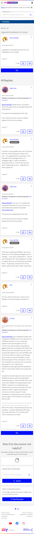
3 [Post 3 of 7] (4, 174)
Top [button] (18, 509)
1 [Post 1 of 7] (4, 59)
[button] (31, 37)
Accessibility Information (26, 514)
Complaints (4, 516)
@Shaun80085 (7, 105)
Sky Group (4, 518)
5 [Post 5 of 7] (4, 272)
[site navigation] (2, 2)
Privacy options (5, 512)
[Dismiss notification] (31, 7)
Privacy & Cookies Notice (7, 514)
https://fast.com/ (7, 210)
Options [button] (3, 28)
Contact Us (30, 516)
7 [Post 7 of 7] (4, 421)
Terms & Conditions (27, 512)
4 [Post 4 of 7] (4, 228)
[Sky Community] (11, 2)
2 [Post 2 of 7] (4, 127)
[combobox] (15, 14)
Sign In (31, 3)
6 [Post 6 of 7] (4, 306)
